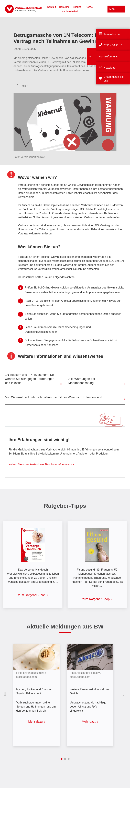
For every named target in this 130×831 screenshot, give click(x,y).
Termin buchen (112, 34)
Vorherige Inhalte (5, 693)
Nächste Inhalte (124, 693)
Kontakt (51, 6)
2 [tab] (65, 759)
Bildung (77, 6)
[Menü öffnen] (116, 9)
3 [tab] (69, 759)
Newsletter (110, 67)
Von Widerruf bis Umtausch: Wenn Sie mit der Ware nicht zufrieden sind (53, 397)
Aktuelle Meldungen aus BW (64, 626)
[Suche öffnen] (103, 9)
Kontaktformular (108, 56)
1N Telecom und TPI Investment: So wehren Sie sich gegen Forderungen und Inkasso (29, 379)
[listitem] (38, 692)
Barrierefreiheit (70, 11)
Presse (89, 6)
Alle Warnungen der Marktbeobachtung (81, 381)
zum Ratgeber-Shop (32, 595)
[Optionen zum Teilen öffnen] (22, 86)
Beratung (64, 6)
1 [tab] (61, 759)
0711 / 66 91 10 (113, 45)
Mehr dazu (35, 721)
